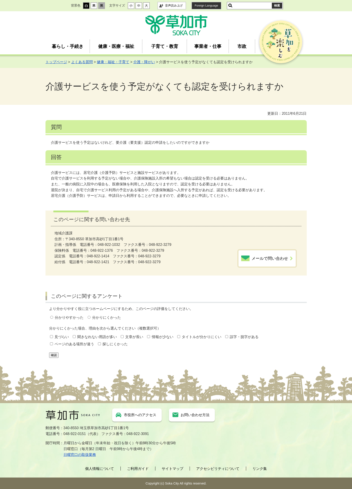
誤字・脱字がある (244, 337)
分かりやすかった (69, 317)
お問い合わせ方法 (195, 415)
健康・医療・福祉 (116, 46)
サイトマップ (172, 469)
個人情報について (99, 469)
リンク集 (259, 469)
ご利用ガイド (138, 469)
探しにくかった (115, 344)
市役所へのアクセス (140, 415)
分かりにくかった (106, 317)
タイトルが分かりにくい (201, 337)
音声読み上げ (174, 5)
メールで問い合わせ (270, 258)
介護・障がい (144, 62)
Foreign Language (206, 5)
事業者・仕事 (207, 46)
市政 (241, 46)
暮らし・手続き (67, 46)
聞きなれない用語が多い (97, 337)
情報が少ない (162, 337)
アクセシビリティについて (217, 469)
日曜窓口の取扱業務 (80, 455)
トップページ (56, 62)
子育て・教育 (164, 46)
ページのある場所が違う (74, 344)
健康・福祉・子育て (113, 62)
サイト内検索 (230, 5)
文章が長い (134, 337)
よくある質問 (82, 62)
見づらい (62, 337)
